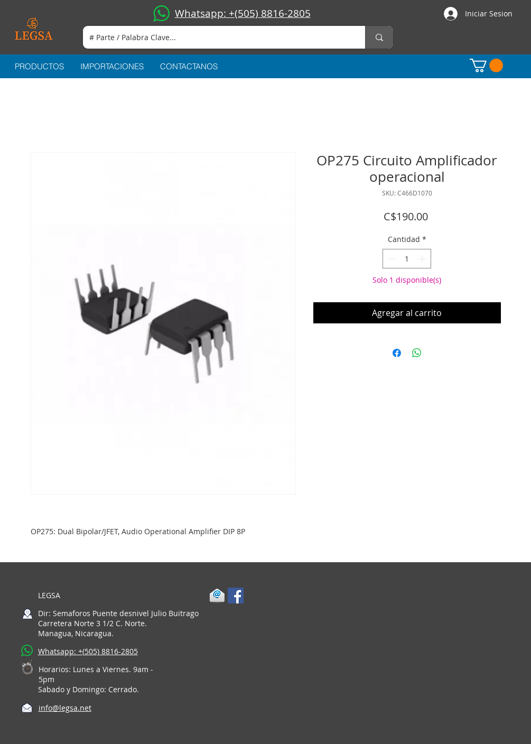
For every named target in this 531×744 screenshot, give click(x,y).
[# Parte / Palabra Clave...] (216, 37)
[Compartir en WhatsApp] (417, 353)
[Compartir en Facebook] (396, 353)
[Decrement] (390, 258)
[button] (486, 65)
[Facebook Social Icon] (236, 595)
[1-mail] (217, 595)
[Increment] (423, 258)
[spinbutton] (406, 258)
